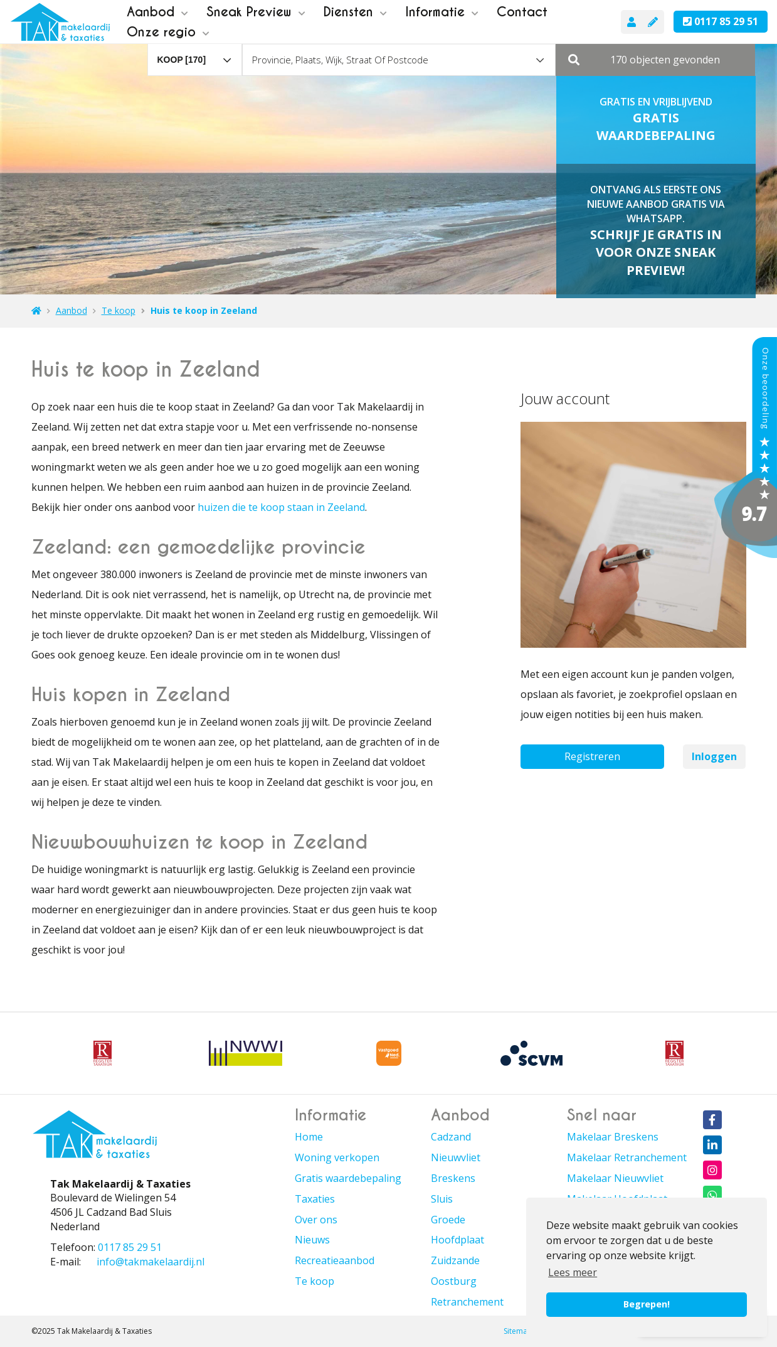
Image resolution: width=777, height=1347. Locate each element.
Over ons (316, 1219)
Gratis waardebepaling (348, 1178)
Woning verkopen (337, 1157)
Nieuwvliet (455, 1157)
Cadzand (451, 1137)
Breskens (453, 1178)
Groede (448, 1219)
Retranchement (467, 1302)
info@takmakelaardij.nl (150, 1262)
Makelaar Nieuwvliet (615, 1178)
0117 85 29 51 (720, 21)
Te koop (314, 1281)
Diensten (355, 12)
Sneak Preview (255, 12)
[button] (655, 59)
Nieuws (312, 1240)
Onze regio (168, 32)
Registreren (592, 756)
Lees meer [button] (572, 1272)
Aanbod (157, 12)
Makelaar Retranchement (627, 1157)
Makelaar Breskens (612, 1137)
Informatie (441, 12)
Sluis (442, 1199)
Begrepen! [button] (646, 1304)
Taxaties (315, 1199)
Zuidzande (455, 1260)
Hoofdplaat (457, 1240)
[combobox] (195, 54)
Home (309, 1137)
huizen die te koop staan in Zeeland (281, 507)
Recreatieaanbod (334, 1260)
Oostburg (454, 1281)
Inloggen (714, 756)
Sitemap (518, 1331)
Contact (522, 12)
